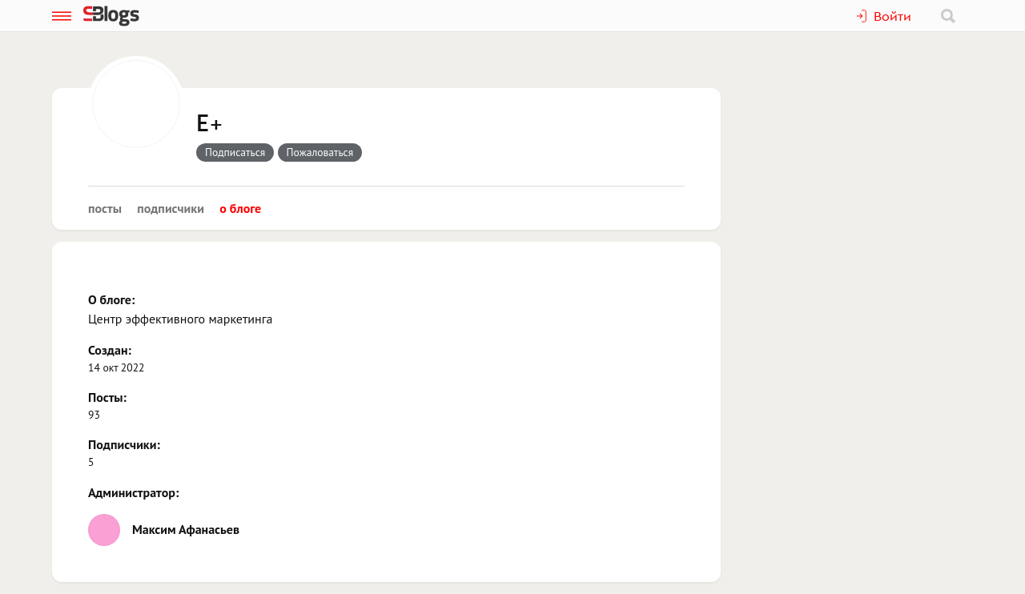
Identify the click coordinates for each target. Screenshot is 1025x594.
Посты (105, 208)
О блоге (240, 208)
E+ (209, 124)
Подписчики (170, 208)
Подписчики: (124, 444)
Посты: (107, 397)
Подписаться (235, 152)
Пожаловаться (320, 152)
